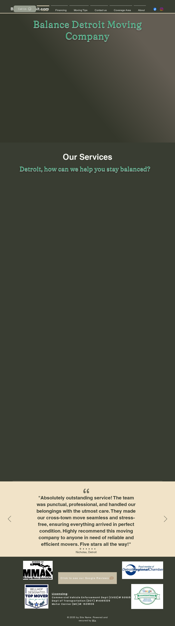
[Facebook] (155, 9)
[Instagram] (162, 9)
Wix (94, 620)
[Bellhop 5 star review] (80, 549)
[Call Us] (25, 9)
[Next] (165, 519)
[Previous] (9, 519)
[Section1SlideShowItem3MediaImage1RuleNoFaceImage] (89, 548)
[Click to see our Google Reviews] (87, 578)
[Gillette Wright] (94, 548)
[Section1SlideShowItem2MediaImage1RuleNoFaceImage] (86, 548)
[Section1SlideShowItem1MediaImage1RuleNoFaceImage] (83, 548)
